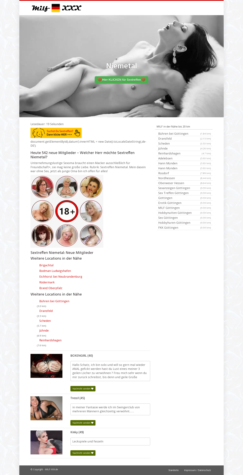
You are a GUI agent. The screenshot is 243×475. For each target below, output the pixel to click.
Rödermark (47, 282)
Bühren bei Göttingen (54, 301)
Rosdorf (184, 173)
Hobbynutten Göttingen (184, 212)
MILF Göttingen (184, 207)
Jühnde (44, 330)
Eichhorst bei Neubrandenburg (60, 276)
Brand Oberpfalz (50, 288)
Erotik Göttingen (184, 202)
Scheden (45, 321)
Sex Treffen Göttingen (184, 193)
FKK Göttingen (184, 227)
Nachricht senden (82, 388)
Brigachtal (46, 265)
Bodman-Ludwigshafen (55, 271)
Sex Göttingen (184, 217)
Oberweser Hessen (184, 183)
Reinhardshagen (50, 340)
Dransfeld (46, 311)
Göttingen (184, 197)
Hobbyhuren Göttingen (184, 222)
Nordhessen (184, 178)
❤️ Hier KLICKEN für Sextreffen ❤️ (121, 79)
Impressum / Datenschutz (197, 470)
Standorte (173, 470)
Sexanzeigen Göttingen (184, 188)
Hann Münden (184, 163)
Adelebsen (184, 158)
